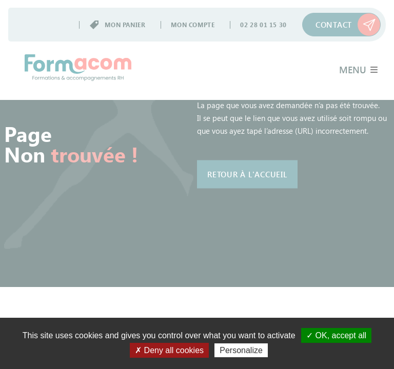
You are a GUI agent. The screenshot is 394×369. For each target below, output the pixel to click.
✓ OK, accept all (336, 335)
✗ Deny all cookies (169, 350)
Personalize (241, 350)
